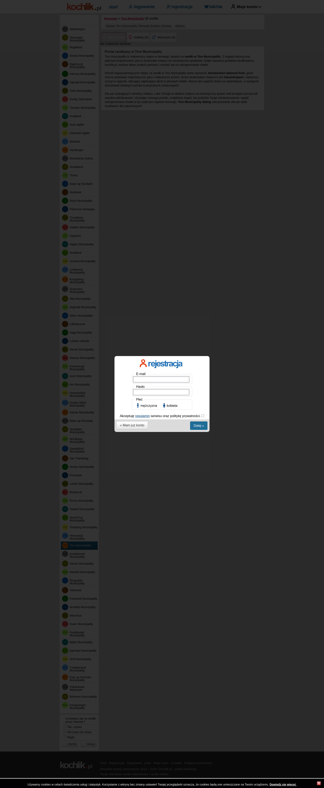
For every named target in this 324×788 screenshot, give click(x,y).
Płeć (139, 86)
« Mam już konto (132, 112)
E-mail (140, 61)
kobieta (172, 93)
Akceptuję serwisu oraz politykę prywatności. (161, 103)
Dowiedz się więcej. (283, 784)
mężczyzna (149, 93)
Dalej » (199, 113)
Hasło (140, 74)
